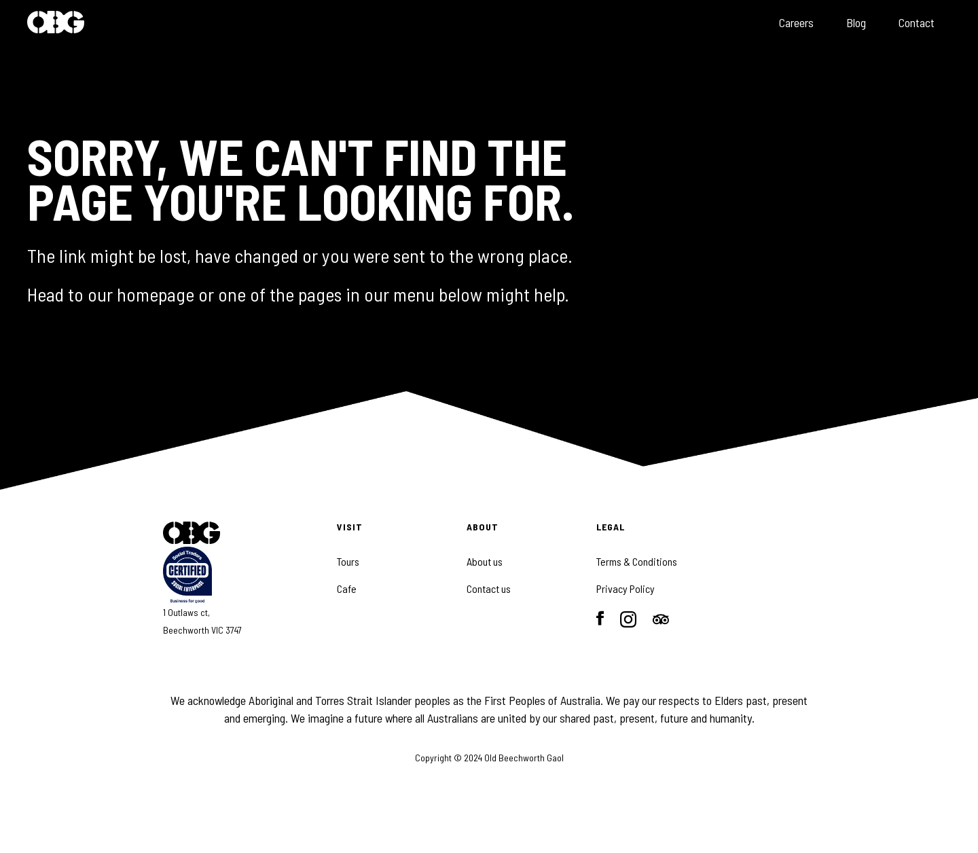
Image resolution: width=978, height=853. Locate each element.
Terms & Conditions (636, 561)
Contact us (489, 588)
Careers (796, 22)
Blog (856, 22)
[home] (55, 23)
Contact (917, 22)
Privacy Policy (625, 588)
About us (485, 561)
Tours (348, 561)
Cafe (347, 588)
